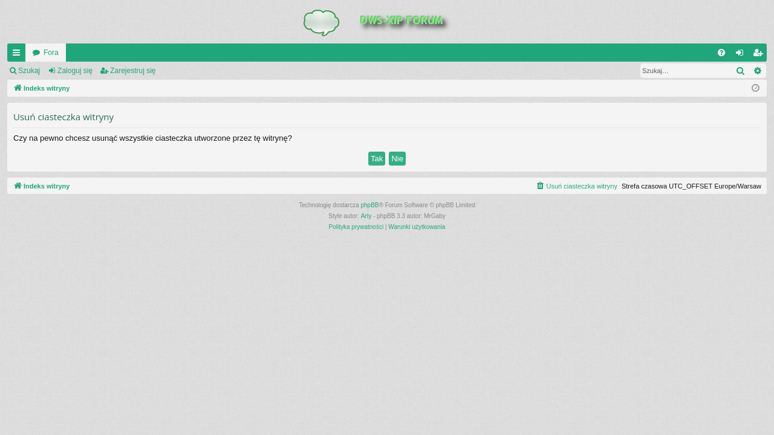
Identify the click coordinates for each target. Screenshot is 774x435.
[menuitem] (721, 53)
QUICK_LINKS (18, 55)
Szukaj (29, 70)
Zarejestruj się (132, 70)
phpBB (370, 205)
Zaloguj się (75, 70)
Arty (366, 216)
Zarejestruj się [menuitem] (760, 55)
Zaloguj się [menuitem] (742, 55)
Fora (51, 52)
